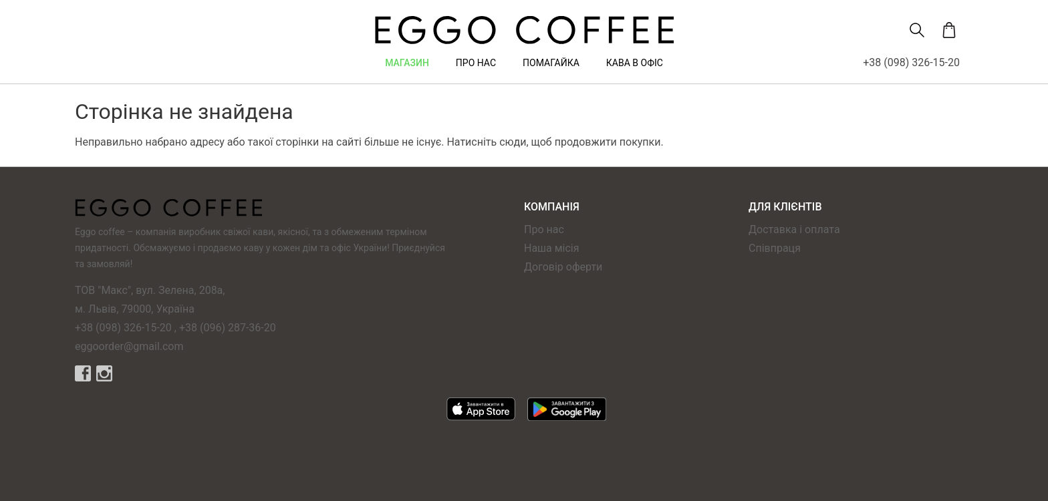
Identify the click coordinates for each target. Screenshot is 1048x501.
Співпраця (775, 248)
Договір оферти (563, 267)
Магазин (407, 62)
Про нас (476, 62)
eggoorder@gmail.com (129, 346)
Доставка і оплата (794, 229)
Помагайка (551, 62)
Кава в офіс (634, 62)
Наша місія (551, 248)
